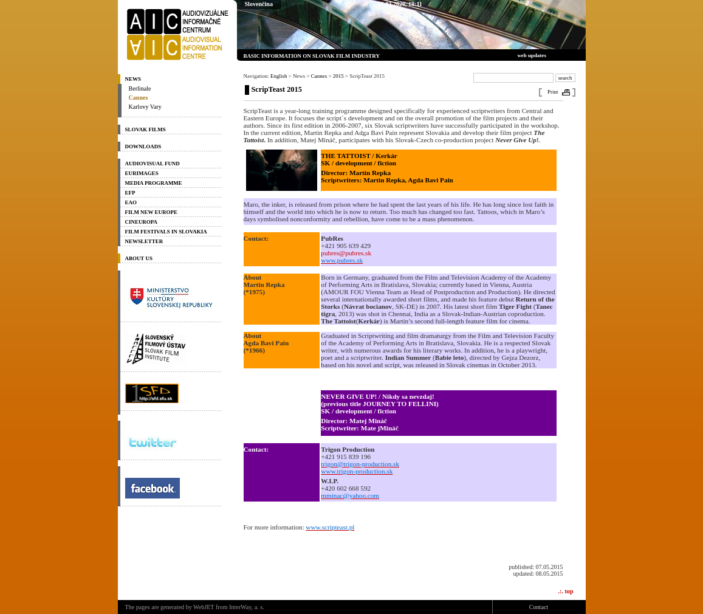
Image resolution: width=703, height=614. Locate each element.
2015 (338, 76)
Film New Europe (151, 212)
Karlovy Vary (145, 106)
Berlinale (140, 88)
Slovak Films (145, 129)
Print (552, 92)
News (133, 79)
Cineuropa (141, 222)
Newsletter (144, 241)
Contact (538, 607)
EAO (131, 202)
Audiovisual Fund (152, 163)
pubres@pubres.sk (346, 253)
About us (139, 258)
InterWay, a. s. (246, 607)
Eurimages (142, 173)
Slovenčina (259, 4)
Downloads (143, 146)
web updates (531, 55)
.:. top (566, 591)
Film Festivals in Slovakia (166, 232)
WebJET (203, 607)
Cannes (138, 97)
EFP (130, 193)
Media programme (153, 183)
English (278, 76)
